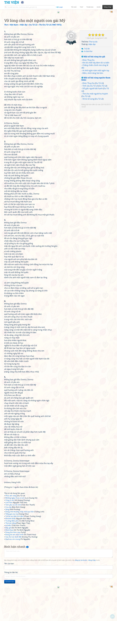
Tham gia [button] (89, 7)
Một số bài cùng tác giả (93, 115)
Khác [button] (99, 7)
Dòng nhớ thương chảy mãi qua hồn (19, 541)
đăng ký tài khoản (81, 590)
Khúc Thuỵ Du (88, 118)
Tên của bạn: (9, 593)
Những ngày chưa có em (15, 528)
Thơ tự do (93, 100)
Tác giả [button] (73, 7)
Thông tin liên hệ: (11, 602)
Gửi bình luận (9, 612)
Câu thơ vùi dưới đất (13, 567)
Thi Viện (11, 2)
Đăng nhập (107, 7)
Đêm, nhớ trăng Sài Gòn (92, 131)
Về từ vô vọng (88, 157)
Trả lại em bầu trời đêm (14, 546)
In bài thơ (88, 110)
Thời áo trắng (10, 553)
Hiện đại (92, 103)
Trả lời (87, 107)
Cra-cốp (8, 537)
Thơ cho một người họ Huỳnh (95, 152)
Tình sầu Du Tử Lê (90, 144)
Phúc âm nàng (11, 525)
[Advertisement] (58, 27)
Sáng (7, 539)
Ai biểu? (8, 555)
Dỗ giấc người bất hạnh (92, 147)
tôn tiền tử (93, 163)
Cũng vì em (9, 530)
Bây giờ (8, 557)
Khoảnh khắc (10, 548)
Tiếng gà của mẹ (11, 544)
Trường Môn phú (12, 551)
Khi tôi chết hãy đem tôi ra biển (95, 121)
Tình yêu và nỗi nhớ (13, 534)
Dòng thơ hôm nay (12, 562)
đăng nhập (92, 590)
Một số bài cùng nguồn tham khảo (95, 137)
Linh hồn (8, 532)
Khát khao (9, 560)
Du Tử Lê (99, 141)
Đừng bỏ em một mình (14, 564)
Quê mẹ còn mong (12, 569)
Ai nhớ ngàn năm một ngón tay (95, 129)
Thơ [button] (81, 7)
